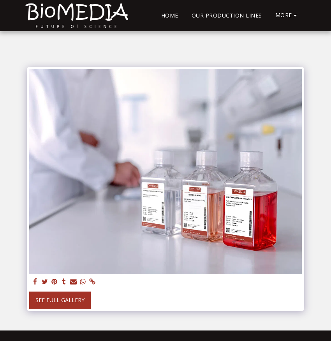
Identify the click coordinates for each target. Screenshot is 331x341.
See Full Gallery (60, 300)
